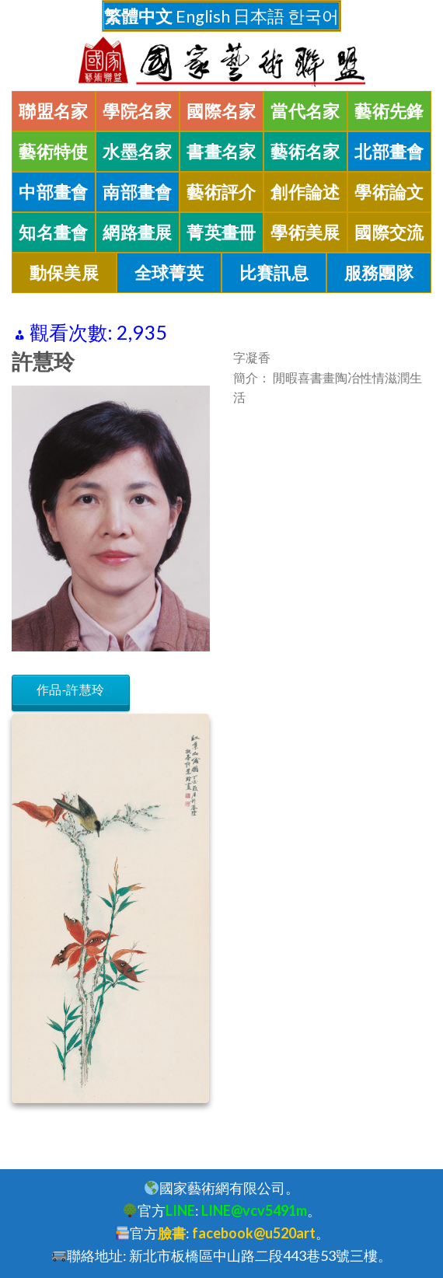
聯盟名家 (54, 111)
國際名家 (221, 111)
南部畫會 (138, 192)
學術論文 (389, 192)
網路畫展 (138, 232)
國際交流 (389, 232)
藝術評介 (221, 192)
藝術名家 (305, 151)
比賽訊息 (274, 273)
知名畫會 (54, 232)
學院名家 (138, 111)
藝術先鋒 (389, 111)
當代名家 (305, 111)
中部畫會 (54, 192)
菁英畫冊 (221, 232)
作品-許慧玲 (71, 690)
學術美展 (305, 232)
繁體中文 (138, 15)
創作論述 (305, 192)
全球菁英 (169, 273)
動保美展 (64, 273)
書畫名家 (221, 151)
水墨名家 (138, 151)
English (203, 15)
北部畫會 (389, 151)
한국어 (313, 15)
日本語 (258, 15)
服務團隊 (379, 273)
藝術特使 (54, 151)
